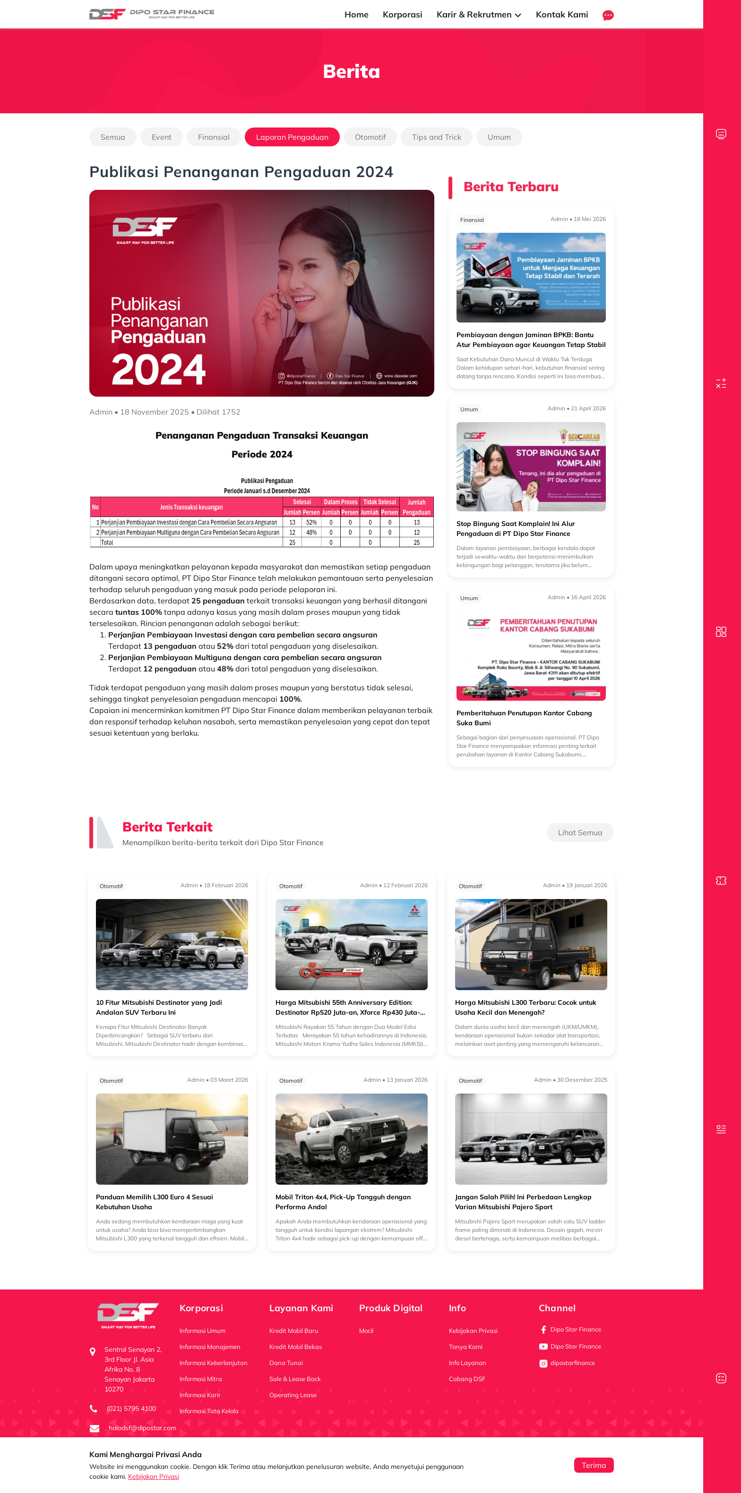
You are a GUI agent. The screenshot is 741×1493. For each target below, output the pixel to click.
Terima (594, 1465)
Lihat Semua (580, 832)
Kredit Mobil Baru (294, 1330)
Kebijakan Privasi (153, 1476)
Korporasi (402, 14)
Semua (113, 137)
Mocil (366, 1330)
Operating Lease (293, 1395)
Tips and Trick (436, 137)
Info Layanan (467, 1362)
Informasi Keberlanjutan (214, 1362)
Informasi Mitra (201, 1379)
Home (357, 14)
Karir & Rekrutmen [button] (479, 14)
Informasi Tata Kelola (209, 1411)
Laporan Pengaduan (292, 137)
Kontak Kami (562, 14)
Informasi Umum (202, 1330)
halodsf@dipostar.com (142, 1428)
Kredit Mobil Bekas (295, 1346)
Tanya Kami (466, 1346)
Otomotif (370, 137)
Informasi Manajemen (210, 1346)
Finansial (214, 137)
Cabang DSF (467, 1379)
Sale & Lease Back (295, 1379)
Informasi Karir (200, 1395)
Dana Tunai (286, 1362)
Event (162, 137)
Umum (499, 137)
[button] (608, 14)
